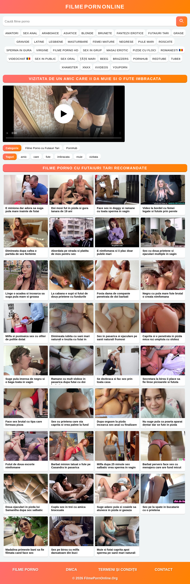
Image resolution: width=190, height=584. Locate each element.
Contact (164, 569)
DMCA (71, 569)
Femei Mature (104, 41)
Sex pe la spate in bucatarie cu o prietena (160, 508)
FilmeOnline (95, 7)
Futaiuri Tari (158, 33)
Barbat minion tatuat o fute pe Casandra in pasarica (71, 466)
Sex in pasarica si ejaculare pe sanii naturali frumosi (117, 338)
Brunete (105, 33)
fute (48, 156)
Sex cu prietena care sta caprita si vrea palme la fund (70, 423)
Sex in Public (45, 58)
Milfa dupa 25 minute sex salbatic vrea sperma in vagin (116, 466)
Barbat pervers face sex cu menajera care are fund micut (161, 466)
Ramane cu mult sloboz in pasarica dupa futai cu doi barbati (68, 382)
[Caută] (181, 21)
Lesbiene (56, 41)
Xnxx (86, 67)
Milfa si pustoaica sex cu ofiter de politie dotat (25, 338)
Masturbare (78, 41)
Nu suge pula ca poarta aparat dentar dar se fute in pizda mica (162, 424)
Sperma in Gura (19, 50)
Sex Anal (30, 33)
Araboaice (50, 33)
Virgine (42, 50)
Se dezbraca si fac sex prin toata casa (114, 380)
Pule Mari (146, 41)
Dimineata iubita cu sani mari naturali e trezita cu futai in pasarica (70, 339)
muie (79, 156)
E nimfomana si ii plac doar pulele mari (115, 252)
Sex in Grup (92, 50)
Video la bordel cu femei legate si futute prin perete (159, 209)
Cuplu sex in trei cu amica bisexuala (68, 508)
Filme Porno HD (65, 50)
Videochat (19, 58)
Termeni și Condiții (117, 569)
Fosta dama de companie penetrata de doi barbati (113, 295)
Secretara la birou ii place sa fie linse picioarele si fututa (161, 380)
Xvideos (101, 67)
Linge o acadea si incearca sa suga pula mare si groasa (25, 295)
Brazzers (121, 58)
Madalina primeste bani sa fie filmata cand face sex (24, 551)
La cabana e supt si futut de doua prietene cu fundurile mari (69, 296)
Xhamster (70, 67)
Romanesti (172, 50)
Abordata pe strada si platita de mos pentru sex (70, 252)
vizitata (93, 156)
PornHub (140, 58)
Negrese (126, 41)
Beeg (104, 58)
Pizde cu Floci (144, 50)
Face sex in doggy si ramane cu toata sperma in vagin (116, 209)
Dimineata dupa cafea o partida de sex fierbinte (21, 252)
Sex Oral (68, 58)
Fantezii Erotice (130, 33)
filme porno (25, 569)
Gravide (23, 41)
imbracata (63, 156)
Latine (39, 41)
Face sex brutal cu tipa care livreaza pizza (23, 423)
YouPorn (120, 67)
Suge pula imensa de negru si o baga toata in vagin (25, 380)
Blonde (87, 33)
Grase (178, 33)
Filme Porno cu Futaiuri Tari (42, 148)
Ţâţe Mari (88, 58)
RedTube (159, 58)
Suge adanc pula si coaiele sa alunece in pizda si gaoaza (116, 508)
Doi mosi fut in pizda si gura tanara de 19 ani (69, 209)
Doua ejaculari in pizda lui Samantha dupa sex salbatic (24, 508)
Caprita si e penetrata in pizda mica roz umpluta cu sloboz (162, 338)
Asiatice (70, 33)
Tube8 (176, 58)
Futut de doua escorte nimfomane (20, 466)
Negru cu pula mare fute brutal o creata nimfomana (162, 295)
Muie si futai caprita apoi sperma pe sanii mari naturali (116, 551)
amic (24, 156)
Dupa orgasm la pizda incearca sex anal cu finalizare (117, 423)
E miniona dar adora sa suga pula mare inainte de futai (24, 209)
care (36, 156)
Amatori (11, 33)
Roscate (166, 41)
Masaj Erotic (117, 50)
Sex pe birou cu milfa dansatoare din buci (65, 551)
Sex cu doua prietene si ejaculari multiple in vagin (159, 252)
